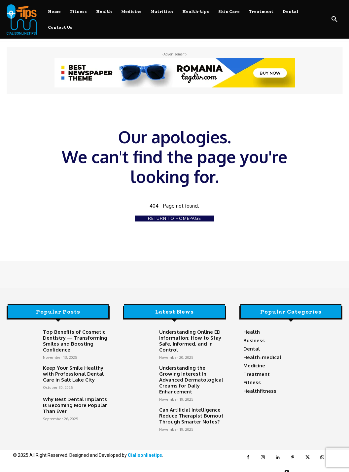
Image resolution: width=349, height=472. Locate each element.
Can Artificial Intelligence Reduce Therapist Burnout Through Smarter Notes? (186, 401)
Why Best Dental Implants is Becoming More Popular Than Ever (74, 401)
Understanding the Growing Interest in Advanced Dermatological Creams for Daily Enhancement (188, 370)
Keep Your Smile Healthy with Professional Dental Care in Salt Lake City (74, 369)
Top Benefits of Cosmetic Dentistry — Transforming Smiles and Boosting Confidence (70, 339)
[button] (334, 19)
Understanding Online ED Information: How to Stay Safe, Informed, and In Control (191, 337)
